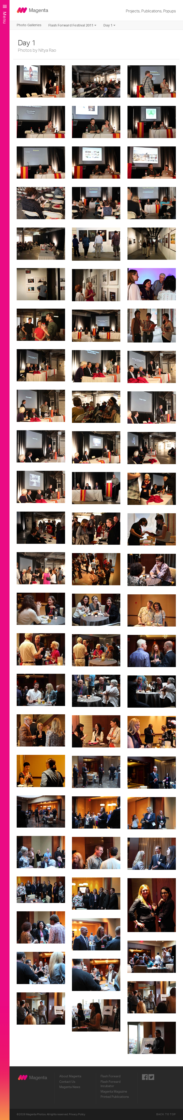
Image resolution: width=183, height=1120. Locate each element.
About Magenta (70, 1076)
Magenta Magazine (114, 1091)
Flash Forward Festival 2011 (72, 25)
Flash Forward (111, 1076)
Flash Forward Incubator (111, 1084)
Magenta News (69, 1087)
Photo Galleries (29, 25)
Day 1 (109, 25)
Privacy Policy (77, 1114)
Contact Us (67, 1082)
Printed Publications (115, 1097)
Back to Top (166, 1114)
